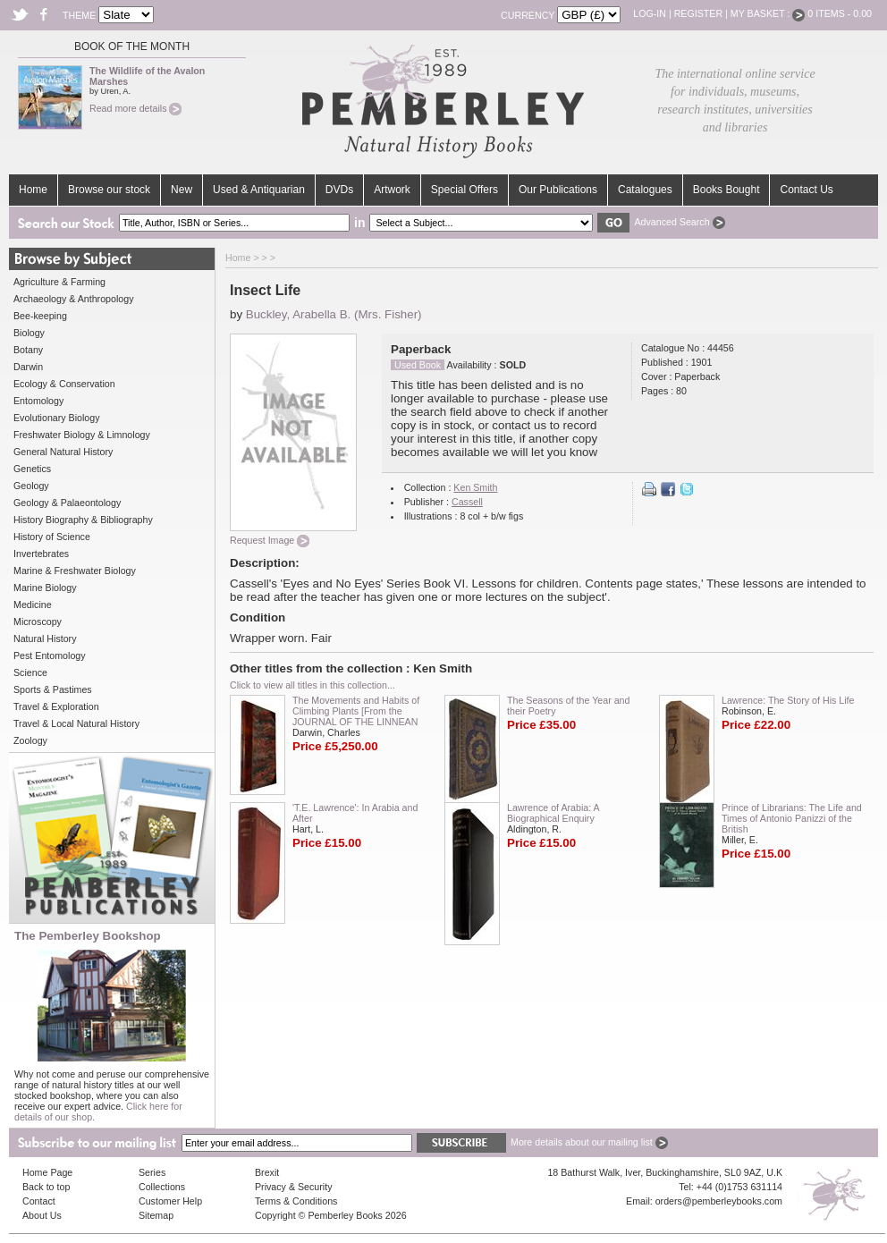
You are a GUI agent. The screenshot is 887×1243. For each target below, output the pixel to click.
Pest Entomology (49, 655)
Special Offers (464, 189)
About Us (42, 1215)
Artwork (392, 189)
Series (152, 1172)
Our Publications (558, 189)
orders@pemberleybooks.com (718, 1201)
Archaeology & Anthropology (73, 298)
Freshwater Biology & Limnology (81, 434)
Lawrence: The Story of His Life (788, 700)
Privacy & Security (293, 1186)
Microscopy (37, 621)
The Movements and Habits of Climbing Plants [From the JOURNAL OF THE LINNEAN (355, 711)
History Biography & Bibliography (83, 519)
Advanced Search (679, 221)
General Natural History (63, 451)
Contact (38, 1201)
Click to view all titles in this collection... (312, 685)
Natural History (44, 638)
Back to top (46, 1186)
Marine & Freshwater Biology (74, 570)
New (181, 189)
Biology (29, 332)
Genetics (32, 468)
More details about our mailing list (589, 1142)
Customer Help (170, 1201)
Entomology (38, 400)
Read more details (135, 108)
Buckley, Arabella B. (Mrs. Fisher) (334, 314)
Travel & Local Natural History (76, 723)
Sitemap (156, 1215)
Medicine (32, 604)
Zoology (30, 740)
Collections (162, 1186)
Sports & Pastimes (52, 689)
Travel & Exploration (56, 706)
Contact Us (806, 189)
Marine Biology (44, 587)
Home (33, 189)
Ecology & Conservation (64, 383)
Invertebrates (41, 553)
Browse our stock (109, 189)
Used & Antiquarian (259, 189)
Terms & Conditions (296, 1201)
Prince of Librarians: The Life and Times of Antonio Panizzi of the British (792, 818)
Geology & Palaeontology (67, 502)
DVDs (339, 189)
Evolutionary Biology (56, 417)
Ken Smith (475, 487)
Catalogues (645, 189)
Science (30, 672)
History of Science (51, 536)
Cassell (467, 501)
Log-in (649, 13)
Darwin (28, 366)
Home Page (47, 1172)
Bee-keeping (40, 315)
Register (698, 13)
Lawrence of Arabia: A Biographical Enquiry (553, 813)
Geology (31, 485)
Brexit (267, 1172)
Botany (28, 349)
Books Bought (726, 189)
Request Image (269, 540)
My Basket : (768, 13)
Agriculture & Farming (59, 281)
